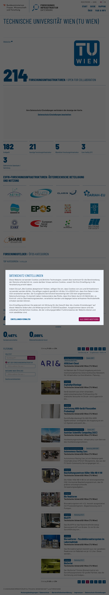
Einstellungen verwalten (20, 319)
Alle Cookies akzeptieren (89, 319)
